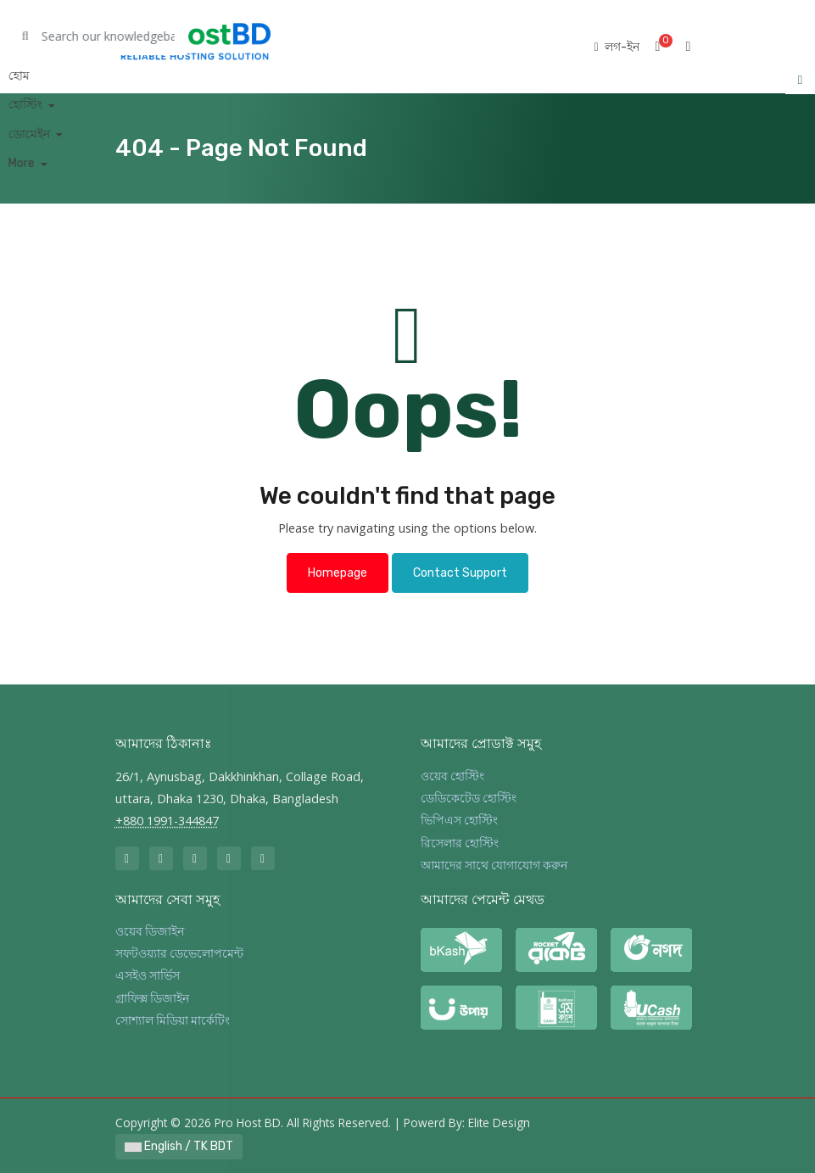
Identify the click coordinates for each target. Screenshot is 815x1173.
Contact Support (460, 573)
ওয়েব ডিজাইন (149, 931)
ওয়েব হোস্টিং (452, 776)
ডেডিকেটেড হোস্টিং (468, 798)
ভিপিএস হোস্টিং (459, 820)
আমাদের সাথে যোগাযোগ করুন (494, 865)
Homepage (337, 573)
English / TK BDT (179, 1146)
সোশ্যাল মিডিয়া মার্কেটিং (172, 1021)
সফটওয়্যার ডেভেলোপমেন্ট (179, 954)
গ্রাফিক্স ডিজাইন (152, 998)
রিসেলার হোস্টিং (460, 843)
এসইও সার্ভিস (147, 976)
